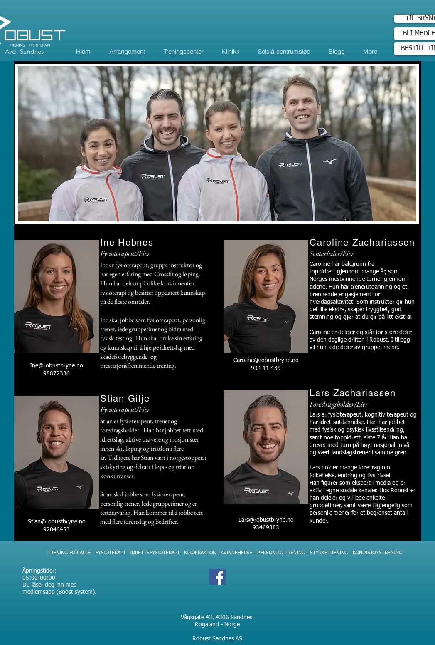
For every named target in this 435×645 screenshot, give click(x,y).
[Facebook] (217, 577)
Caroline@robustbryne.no (265, 360)
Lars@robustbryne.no (265, 520)
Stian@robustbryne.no (56, 522)
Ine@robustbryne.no (56, 366)
